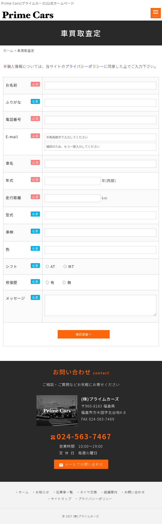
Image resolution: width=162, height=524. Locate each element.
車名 (11, 163)
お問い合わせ (134, 492)
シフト (13, 266)
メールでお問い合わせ (81, 464)
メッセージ (17, 298)
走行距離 (15, 197)
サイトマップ (61, 498)
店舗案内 (111, 492)
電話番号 (15, 119)
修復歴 (13, 282)
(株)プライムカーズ (86, 516)
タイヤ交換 (88, 492)
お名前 (13, 85)
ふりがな (15, 102)
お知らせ (42, 492)
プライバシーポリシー (84, 66)
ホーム (8, 50)
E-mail (14, 136)
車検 (11, 232)
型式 (11, 214)
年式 (11, 180)
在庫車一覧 (64, 492)
